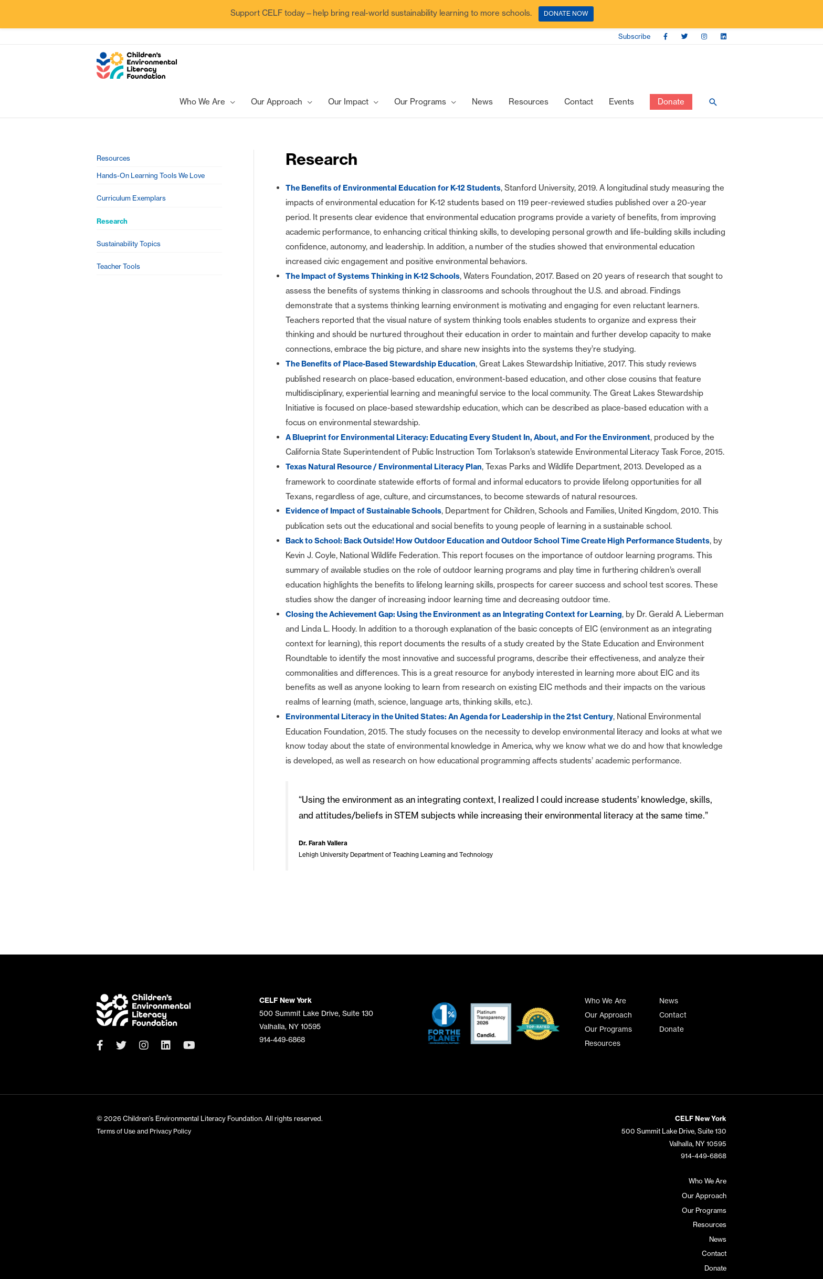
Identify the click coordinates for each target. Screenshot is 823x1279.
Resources (114, 168)
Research (113, 239)
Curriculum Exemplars (134, 213)
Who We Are (605, 1008)
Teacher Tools (120, 289)
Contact (673, 1023)
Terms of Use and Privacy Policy (146, 1139)
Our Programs (608, 1037)
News (668, 1008)
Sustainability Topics (131, 264)
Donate (671, 1037)
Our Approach (608, 1023)
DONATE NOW (566, 13)
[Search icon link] (713, 111)
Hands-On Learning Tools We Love (155, 188)
